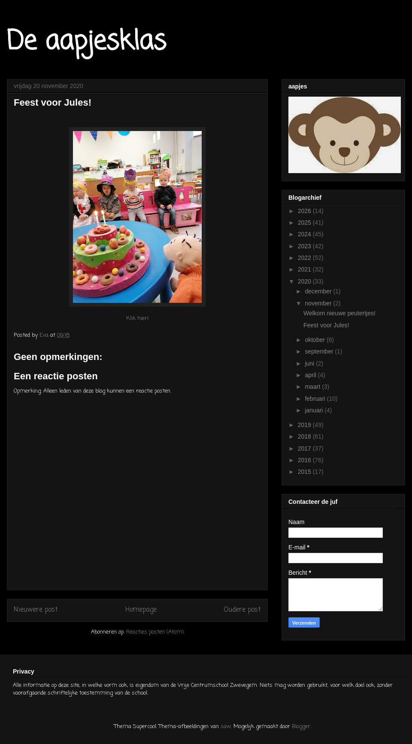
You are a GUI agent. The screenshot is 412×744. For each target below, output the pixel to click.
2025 (305, 222)
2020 (305, 281)
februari (316, 398)
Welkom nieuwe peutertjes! (339, 313)
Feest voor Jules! (326, 325)
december (319, 291)
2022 (305, 257)
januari (314, 410)
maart (313, 386)
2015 (305, 471)
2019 (305, 424)
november (319, 303)
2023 (305, 246)
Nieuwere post (36, 610)
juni (310, 363)
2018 (305, 436)
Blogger (301, 727)
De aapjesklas (86, 41)
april (311, 375)
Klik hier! (137, 318)
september (320, 351)
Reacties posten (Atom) (155, 632)
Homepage (141, 610)
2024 (305, 234)
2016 (305, 460)
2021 (305, 269)
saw (226, 727)
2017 (305, 448)
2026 (305, 210)
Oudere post (242, 610)
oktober (316, 339)
